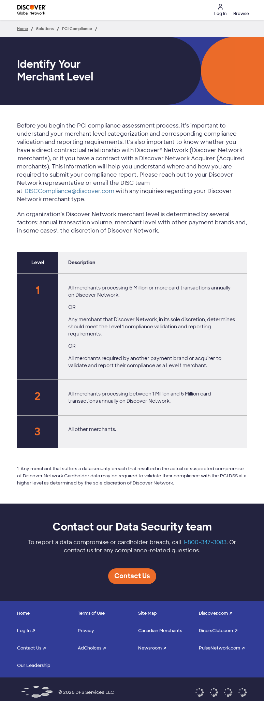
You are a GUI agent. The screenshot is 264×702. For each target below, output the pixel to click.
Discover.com (213, 613)
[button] (240, 10)
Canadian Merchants (160, 630)
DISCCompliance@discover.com (69, 191)
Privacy (86, 630)
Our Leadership (33, 665)
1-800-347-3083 (204, 542)
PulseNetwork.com (219, 648)
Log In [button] (220, 10)
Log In (24, 630)
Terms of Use (91, 613)
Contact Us (29, 648)
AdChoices (89, 648)
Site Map (147, 613)
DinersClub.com (216, 630)
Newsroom (150, 648)
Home (23, 613)
